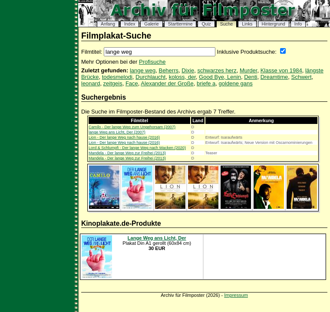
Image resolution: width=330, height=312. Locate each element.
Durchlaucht (150, 77)
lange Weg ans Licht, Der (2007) (117, 132)
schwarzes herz (216, 70)
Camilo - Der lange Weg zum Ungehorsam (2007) (132, 127)
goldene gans (236, 83)
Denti (250, 77)
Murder (248, 70)
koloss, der (182, 77)
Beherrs (168, 70)
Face (131, 83)
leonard (90, 83)
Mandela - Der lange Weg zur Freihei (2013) (127, 153)
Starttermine (180, 24)
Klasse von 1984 (281, 70)
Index (129, 24)
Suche (226, 24)
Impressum (236, 295)
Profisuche (152, 61)
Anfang (108, 24)
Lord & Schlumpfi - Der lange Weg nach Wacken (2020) (137, 148)
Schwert (301, 77)
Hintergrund (273, 24)
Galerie (151, 24)
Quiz (206, 24)
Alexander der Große (167, 83)
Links (247, 24)
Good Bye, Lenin (220, 77)
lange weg (142, 70)
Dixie (188, 70)
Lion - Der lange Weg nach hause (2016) (124, 137)
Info (298, 24)
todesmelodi (117, 77)
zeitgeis (112, 83)
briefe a (206, 83)
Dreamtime (274, 77)
